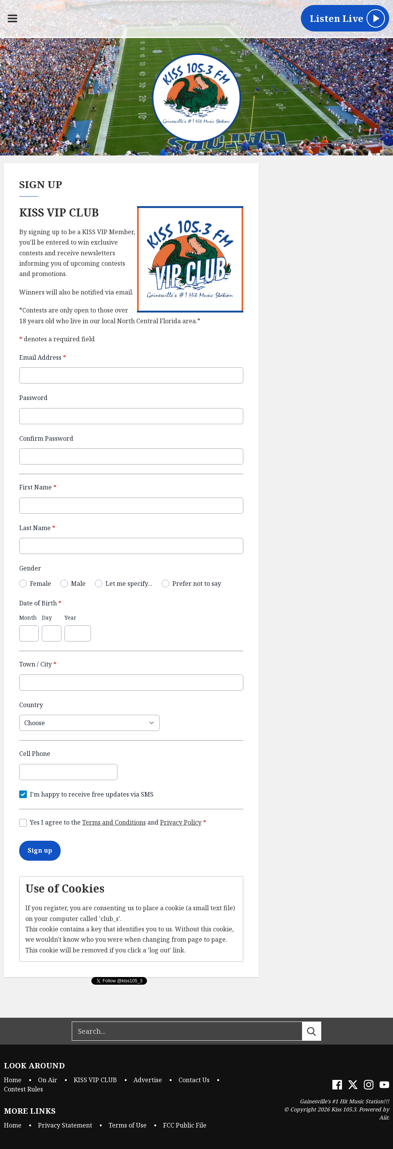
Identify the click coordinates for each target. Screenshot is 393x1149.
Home (12, 1080)
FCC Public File (184, 1125)
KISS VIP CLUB (95, 1080)
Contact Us (194, 1080)
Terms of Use (128, 1125)
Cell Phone (34, 753)
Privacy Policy (180, 822)
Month (28, 617)
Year (70, 617)
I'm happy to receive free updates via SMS (92, 794)
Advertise (148, 1080)
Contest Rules (23, 1089)
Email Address (42, 357)
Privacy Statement (65, 1125)
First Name (37, 487)
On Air (47, 1080)
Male (78, 583)
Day (47, 617)
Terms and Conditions (114, 822)
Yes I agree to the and (118, 822)
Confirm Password (46, 438)
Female (40, 583)
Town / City (37, 664)
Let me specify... (129, 583)
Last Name (37, 527)
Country (31, 704)
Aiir (383, 1117)
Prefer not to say (196, 583)
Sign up (40, 850)
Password (33, 397)
